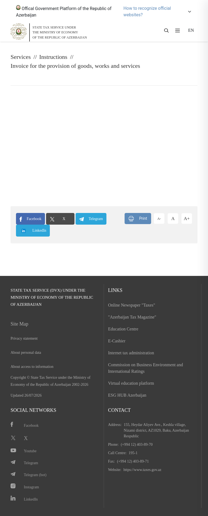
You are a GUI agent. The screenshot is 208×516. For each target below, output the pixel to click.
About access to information (32, 367)
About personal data (26, 353)
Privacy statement (24, 338)
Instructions (53, 56)
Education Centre (123, 329)
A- (159, 218)
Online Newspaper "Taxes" (131, 305)
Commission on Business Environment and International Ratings (145, 368)
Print (138, 218)
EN (191, 30)
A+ (187, 218)
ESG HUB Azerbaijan (127, 395)
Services (21, 56)
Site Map (19, 324)
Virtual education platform (131, 383)
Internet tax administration (131, 353)
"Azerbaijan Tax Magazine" (132, 317)
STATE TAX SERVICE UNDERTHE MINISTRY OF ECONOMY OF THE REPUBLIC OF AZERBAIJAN (59, 32)
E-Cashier (116, 341)
